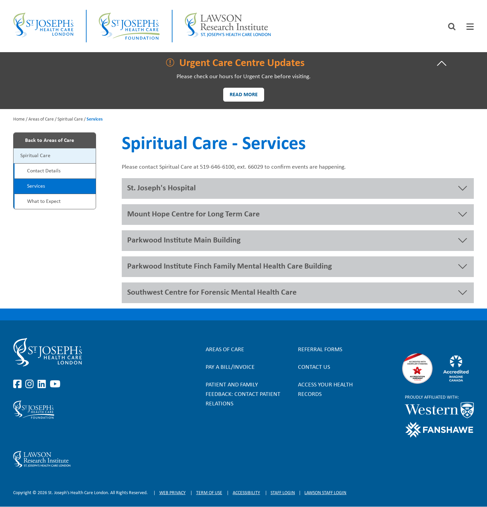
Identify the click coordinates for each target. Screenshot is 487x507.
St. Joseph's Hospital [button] (161, 188)
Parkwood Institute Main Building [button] (183, 240)
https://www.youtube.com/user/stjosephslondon (55, 384)
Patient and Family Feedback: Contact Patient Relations (243, 394)
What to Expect (44, 201)
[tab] (470, 26)
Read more (244, 95)
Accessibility (246, 493)
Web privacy (172, 493)
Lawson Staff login (325, 493)
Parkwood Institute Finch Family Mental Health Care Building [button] (229, 266)
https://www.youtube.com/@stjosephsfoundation (55, 435)
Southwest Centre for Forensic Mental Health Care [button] (212, 293)
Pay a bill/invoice (230, 367)
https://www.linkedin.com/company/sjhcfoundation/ (43, 435)
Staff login (283, 493)
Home (19, 119)
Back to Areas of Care (49, 140)
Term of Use (209, 493)
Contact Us (314, 367)
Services (36, 186)
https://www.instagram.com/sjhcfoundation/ (30, 435)
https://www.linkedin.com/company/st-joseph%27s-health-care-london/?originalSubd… (43, 384)
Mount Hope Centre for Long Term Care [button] (193, 214)
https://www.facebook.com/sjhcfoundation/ (18, 435)
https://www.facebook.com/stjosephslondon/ (18, 384)
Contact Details (44, 171)
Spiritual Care (70, 119)
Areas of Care (41, 119)
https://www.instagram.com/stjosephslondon (30, 384)
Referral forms (320, 349)
